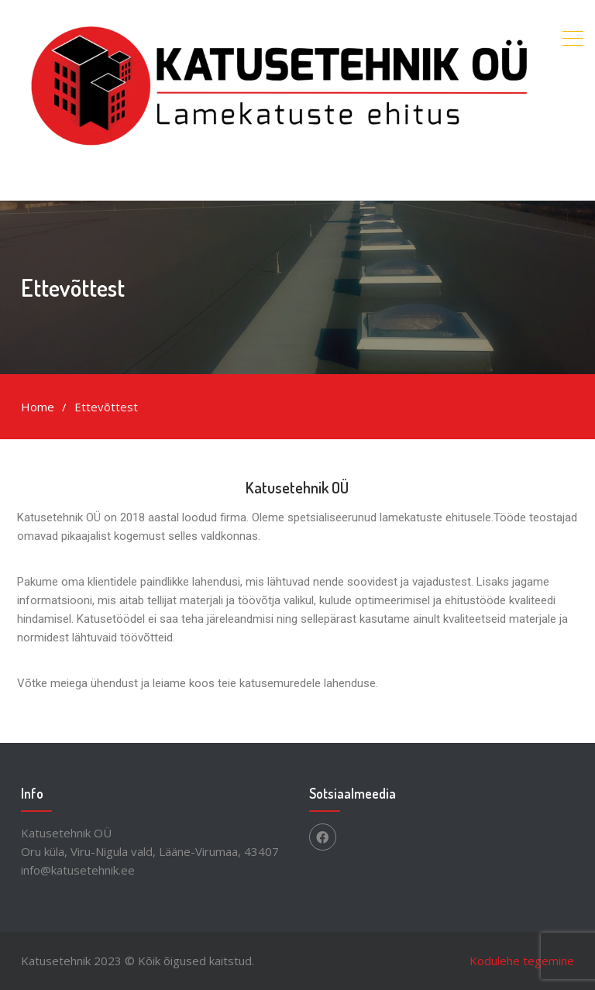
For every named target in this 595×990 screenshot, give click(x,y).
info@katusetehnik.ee (78, 870)
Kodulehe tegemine (521, 960)
